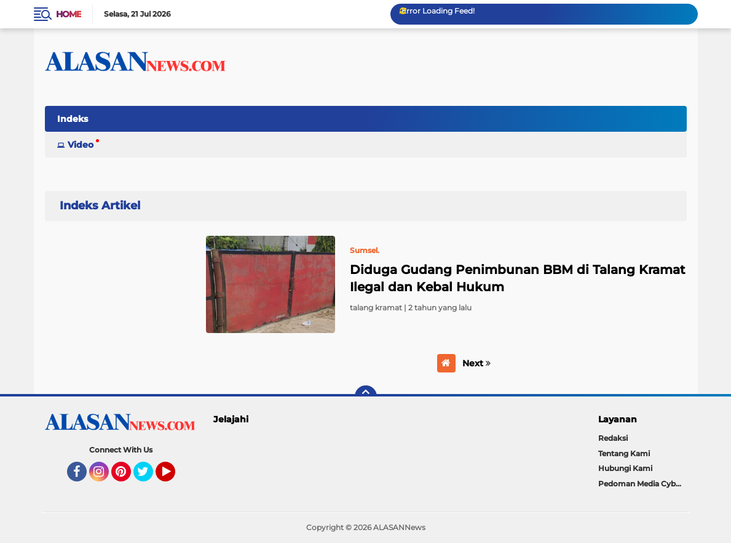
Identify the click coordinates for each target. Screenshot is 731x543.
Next (476, 363)
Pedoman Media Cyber (640, 483)
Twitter (148, 477)
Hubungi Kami (625, 468)
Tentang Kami (624, 453)
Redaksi (613, 438)
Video (80, 144)
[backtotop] (366, 396)
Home (68, 14)
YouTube (174, 477)
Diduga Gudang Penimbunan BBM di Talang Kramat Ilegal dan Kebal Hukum (517, 278)
